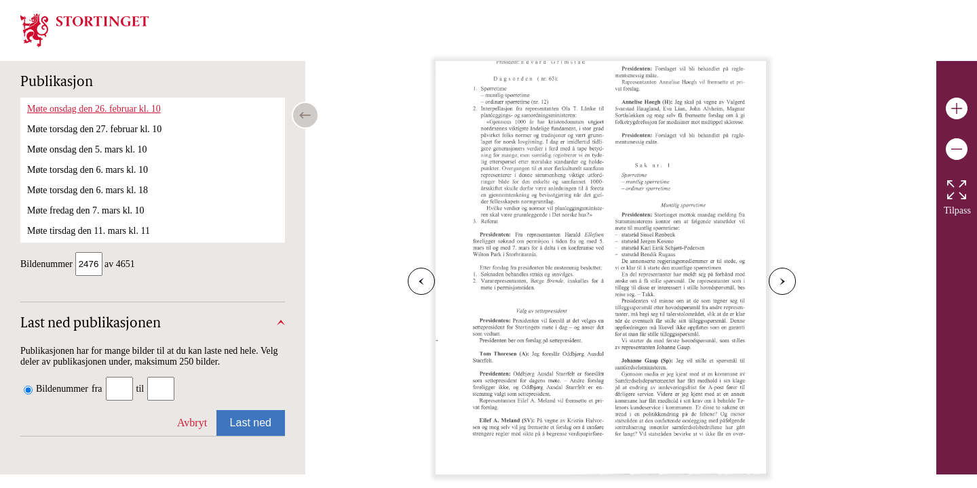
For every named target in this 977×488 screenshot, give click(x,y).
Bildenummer (62, 390)
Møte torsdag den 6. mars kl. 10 (87, 170)
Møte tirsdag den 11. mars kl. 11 (88, 231)
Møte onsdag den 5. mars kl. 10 (87, 149)
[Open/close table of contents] (305, 115)
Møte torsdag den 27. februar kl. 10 (94, 129)
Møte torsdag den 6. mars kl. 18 (87, 190)
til (140, 390)
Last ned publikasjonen (90, 325)
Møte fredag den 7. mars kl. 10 (86, 210)
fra (97, 390)
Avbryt (192, 424)
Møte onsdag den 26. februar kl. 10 (94, 109)
